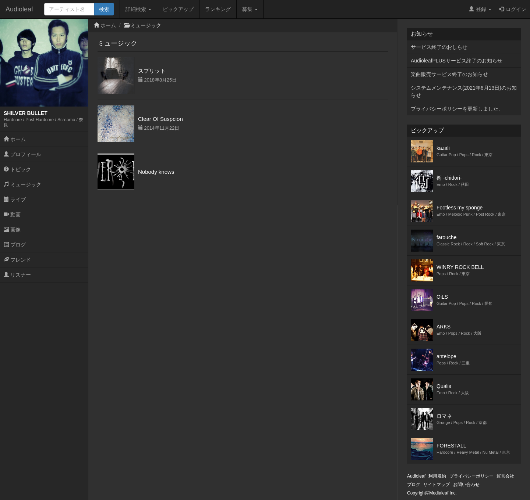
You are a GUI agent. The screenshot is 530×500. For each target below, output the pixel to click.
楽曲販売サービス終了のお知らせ (449, 74)
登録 (480, 9)
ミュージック (22, 184)
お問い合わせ (466, 484)
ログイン (512, 9)
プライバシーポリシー (471, 476)
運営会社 (505, 476)
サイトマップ (436, 484)
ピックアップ (178, 9)
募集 (250, 9)
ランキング (218, 9)
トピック (17, 169)
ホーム (15, 139)
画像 (12, 230)
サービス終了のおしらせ (439, 47)
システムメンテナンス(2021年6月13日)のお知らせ (464, 91)
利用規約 (437, 476)
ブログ (15, 245)
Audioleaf (19, 9)
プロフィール (22, 154)
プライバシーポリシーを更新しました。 (457, 109)
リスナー (17, 275)
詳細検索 (138, 9)
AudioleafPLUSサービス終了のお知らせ (456, 61)
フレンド (17, 260)
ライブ (15, 199)
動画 (12, 214)
